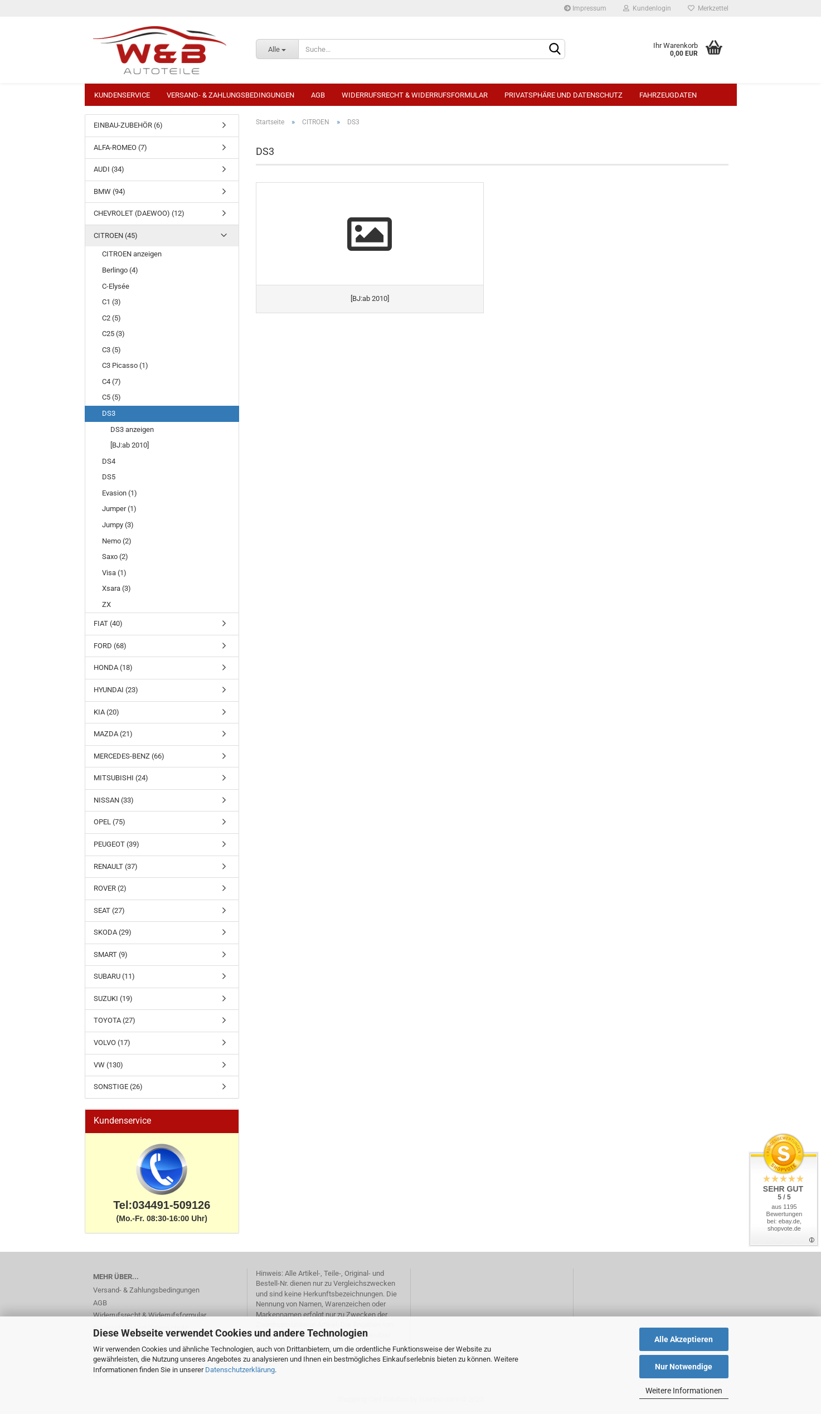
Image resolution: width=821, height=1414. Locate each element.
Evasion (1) (119, 493)
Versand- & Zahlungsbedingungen (230, 95)
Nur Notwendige (683, 1366)
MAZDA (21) (113, 734)
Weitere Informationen (683, 1390)
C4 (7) (111, 381)
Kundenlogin (647, 8)
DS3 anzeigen (132, 429)
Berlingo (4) (120, 270)
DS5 (108, 477)
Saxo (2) (115, 556)
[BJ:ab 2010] (129, 445)
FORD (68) (110, 646)
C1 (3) (111, 302)
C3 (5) (111, 350)
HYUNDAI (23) (116, 690)
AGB (318, 95)
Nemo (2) (117, 541)
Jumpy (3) (118, 525)
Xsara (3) (116, 588)
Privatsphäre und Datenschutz (563, 95)
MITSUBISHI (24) (121, 778)
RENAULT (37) (116, 866)
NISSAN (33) (114, 800)
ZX (106, 604)
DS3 (108, 413)
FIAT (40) (108, 623)
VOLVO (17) (112, 1042)
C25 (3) (113, 333)
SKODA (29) (113, 932)
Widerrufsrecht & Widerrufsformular (415, 95)
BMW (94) (109, 191)
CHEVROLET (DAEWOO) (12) (139, 213)
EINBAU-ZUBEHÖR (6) (128, 125)
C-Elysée (115, 286)
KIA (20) (106, 712)
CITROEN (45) (116, 235)
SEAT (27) (109, 910)
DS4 (108, 461)
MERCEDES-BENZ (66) (129, 756)
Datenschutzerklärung (240, 1370)
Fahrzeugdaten (668, 95)
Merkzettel (708, 8)
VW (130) (108, 1065)
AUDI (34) (109, 169)
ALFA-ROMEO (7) (120, 147)
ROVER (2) (110, 888)
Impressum (585, 8)
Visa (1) (114, 572)
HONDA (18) (113, 667)
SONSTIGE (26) (118, 1086)
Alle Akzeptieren (683, 1339)
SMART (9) (111, 954)
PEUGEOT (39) (116, 844)
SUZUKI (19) (113, 998)
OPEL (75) (109, 822)
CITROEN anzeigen (132, 254)
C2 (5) (111, 318)
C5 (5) (111, 397)
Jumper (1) (119, 508)
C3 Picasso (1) (125, 365)
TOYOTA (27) (114, 1020)
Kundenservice (122, 95)
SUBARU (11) (114, 976)
